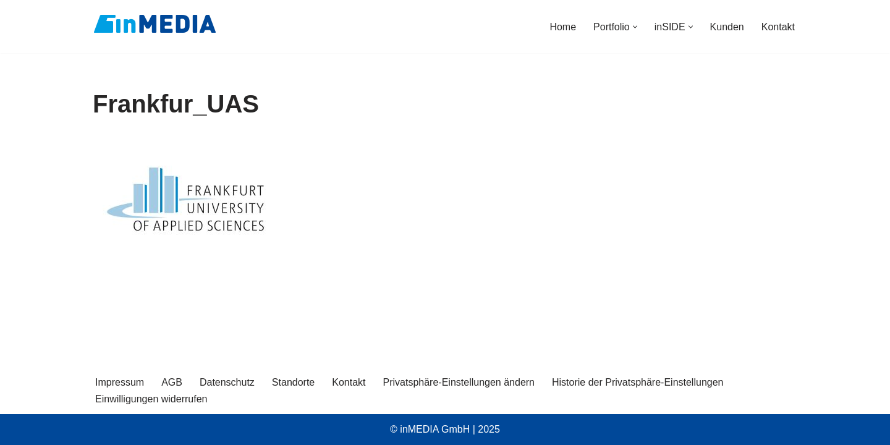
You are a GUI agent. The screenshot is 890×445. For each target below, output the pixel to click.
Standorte (293, 382)
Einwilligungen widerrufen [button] (151, 399)
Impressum (119, 382)
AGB (171, 382)
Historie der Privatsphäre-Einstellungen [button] (637, 382)
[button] (635, 27)
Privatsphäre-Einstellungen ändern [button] (459, 382)
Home (562, 27)
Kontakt (778, 27)
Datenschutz (227, 382)
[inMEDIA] (154, 23)
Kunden (727, 27)
